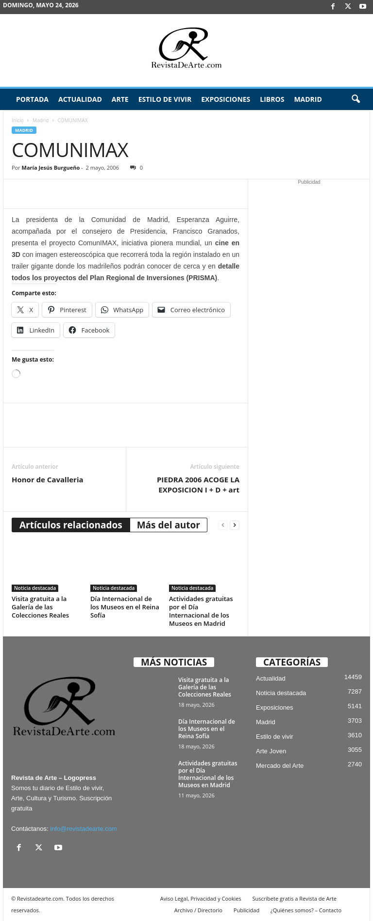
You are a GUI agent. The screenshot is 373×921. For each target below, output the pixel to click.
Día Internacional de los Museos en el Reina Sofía (124, 606)
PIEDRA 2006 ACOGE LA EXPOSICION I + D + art (198, 484)
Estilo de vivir (165, 99)
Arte (120, 99)
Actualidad (80, 99)
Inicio (18, 120)
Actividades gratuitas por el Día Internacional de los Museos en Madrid (201, 611)
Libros (272, 99)
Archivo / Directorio (198, 910)
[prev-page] (223, 525)
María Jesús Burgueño (51, 167)
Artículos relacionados (70, 525)
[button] (355, 99)
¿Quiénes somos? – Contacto (306, 910)
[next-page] (234, 525)
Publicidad (246, 910)
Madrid (308, 99)
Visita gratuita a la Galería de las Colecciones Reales (40, 606)
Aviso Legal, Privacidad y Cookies (200, 898)
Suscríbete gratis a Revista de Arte (295, 898)
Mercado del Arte (280, 765)
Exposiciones (225, 99)
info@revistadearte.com (83, 828)
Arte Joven (271, 751)
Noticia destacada (35, 588)
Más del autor (168, 525)
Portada (32, 99)
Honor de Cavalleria (48, 479)
